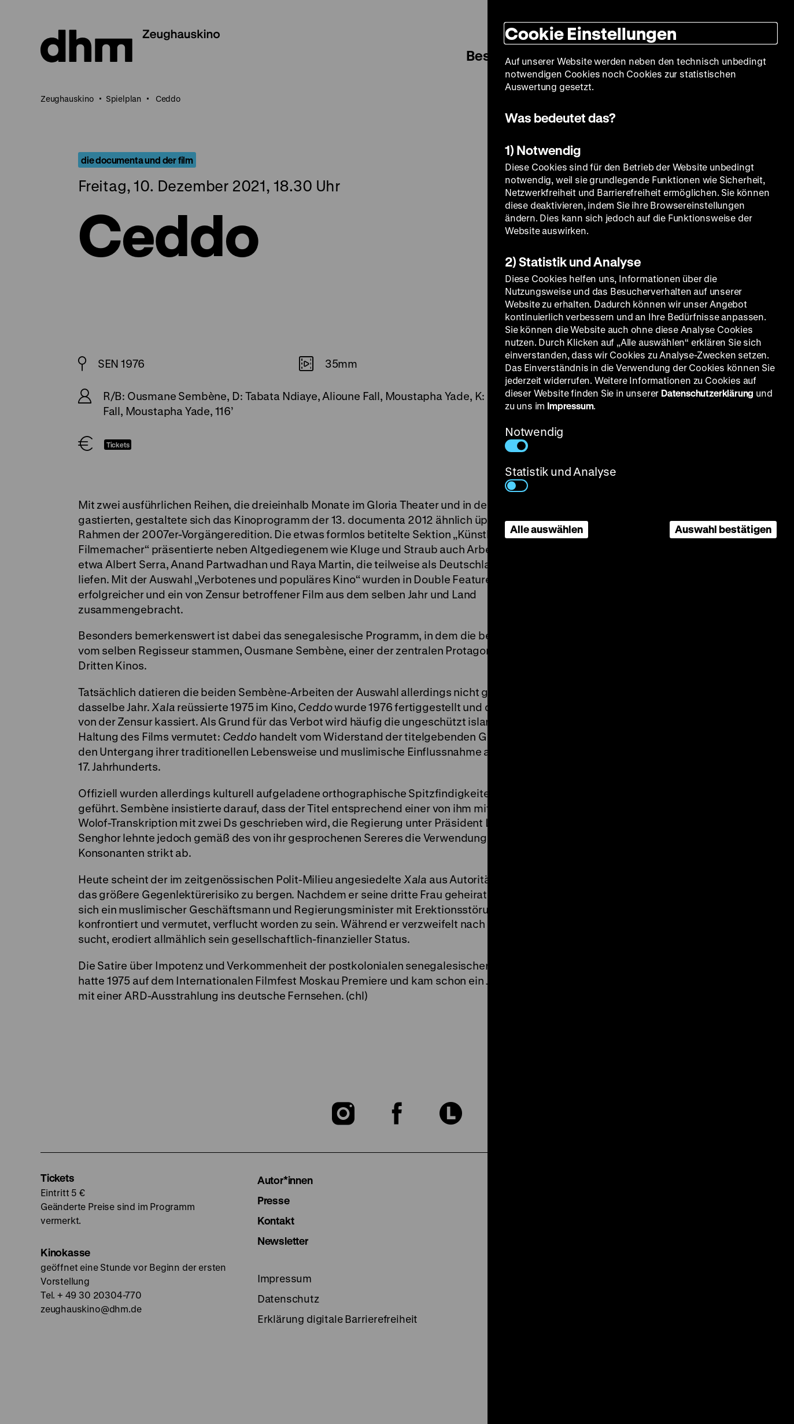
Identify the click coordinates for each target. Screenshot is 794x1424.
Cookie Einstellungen (591, 33)
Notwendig (534, 438)
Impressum (570, 405)
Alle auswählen (546, 529)
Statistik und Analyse (560, 478)
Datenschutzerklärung (707, 392)
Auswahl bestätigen (723, 529)
